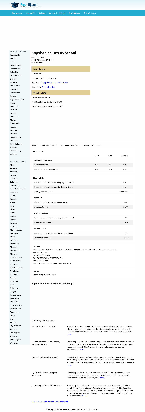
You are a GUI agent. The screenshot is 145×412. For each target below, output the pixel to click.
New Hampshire (16, 267)
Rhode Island (15, 302)
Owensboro (15, 123)
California (14, 178)
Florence (13, 82)
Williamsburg (15, 151)
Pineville (13, 134)
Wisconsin (14, 336)
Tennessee (14, 312)
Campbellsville (16, 69)
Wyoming (14, 343)
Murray (13, 120)
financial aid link (48, 87)
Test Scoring (57, 145)
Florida (13, 195)
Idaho (12, 209)
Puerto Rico (14, 298)
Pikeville (13, 130)
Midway (13, 113)
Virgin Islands (15, 326)
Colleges (42, 13)
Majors (87, 145)
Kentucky (13, 223)
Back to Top (94, 409)
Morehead (14, 116)
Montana (13, 254)
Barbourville (15, 55)
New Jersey (14, 271)
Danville (13, 79)
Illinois (12, 213)
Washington (15, 332)
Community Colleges (57, 13)
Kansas (13, 219)
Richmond (14, 140)
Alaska (12, 165)
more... (69, 334)
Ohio (12, 285)
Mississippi (14, 250)
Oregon (13, 291)
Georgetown (15, 92)
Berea (12, 62)
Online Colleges (90, 13)
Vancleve (13, 147)
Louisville (14, 110)
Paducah (13, 127)
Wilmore (13, 154)
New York (14, 281)
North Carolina (16, 257)
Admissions (45, 145)
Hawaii (12, 202)
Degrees (79, 145)
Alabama (13, 168)
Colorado (13, 182)
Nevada (13, 278)
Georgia (13, 199)
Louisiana (14, 226)
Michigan (13, 240)
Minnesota (14, 243)
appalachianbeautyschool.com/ (55, 82)
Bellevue (13, 58)
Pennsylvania (15, 295)
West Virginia (15, 339)
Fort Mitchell (15, 86)
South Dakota (15, 308)
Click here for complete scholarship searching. (49, 402)
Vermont (13, 329)
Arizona (13, 175)
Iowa (12, 206)
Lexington (14, 106)
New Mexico (15, 274)
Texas (12, 315)
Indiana (13, 216)
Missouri (13, 247)
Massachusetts (16, 230)
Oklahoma (14, 288)
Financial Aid (30, 13)
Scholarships (17, 13)
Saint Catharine (16, 144)
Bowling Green (16, 65)
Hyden (12, 103)
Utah (12, 319)
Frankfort (14, 89)
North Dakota (15, 261)
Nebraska (14, 264)
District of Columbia (18, 189)
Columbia (14, 72)
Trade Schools (74, 13)
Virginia (13, 322)
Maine (12, 237)
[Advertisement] (72, 33)
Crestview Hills (16, 75)
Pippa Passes (15, 137)
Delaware (14, 192)
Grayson (13, 96)
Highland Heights (17, 99)
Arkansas (14, 172)
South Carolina (16, 305)
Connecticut (15, 185)
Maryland (14, 233)
